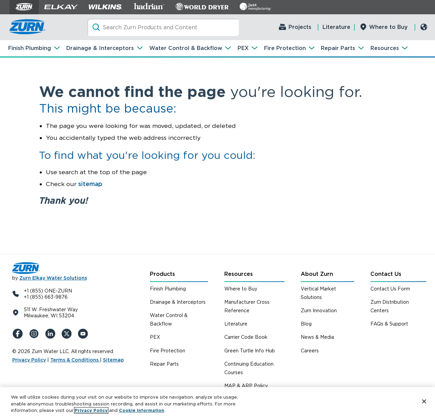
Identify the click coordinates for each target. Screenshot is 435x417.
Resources (384, 48)
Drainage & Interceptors (100, 48)
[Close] (424, 401)
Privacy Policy (29, 360)
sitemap (90, 183)
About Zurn (317, 274)
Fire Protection (285, 48)
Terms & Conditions (75, 360)
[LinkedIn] (51, 333)
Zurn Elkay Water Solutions (53, 278)
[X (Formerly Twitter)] (68, 333)
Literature (336, 27)
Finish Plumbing (29, 48)
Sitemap (113, 360)
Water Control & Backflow (185, 48)
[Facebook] (19, 333)
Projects (300, 27)
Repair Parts (338, 48)
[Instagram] (35, 333)
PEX (243, 48)
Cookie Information (141, 410)
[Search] (163, 27)
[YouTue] (84, 333)
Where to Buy (388, 27)
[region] (217, 402)
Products (162, 274)
